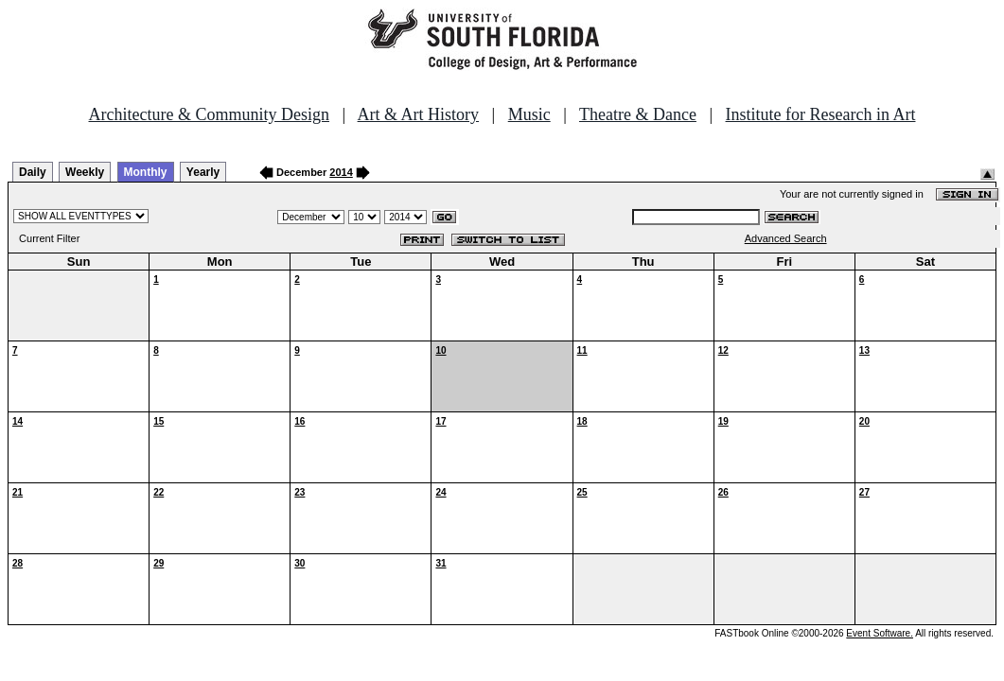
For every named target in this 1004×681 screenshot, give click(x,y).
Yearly (203, 172)
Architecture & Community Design (209, 114)
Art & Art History (419, 114)
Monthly (145, 172)
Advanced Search (786, 238)
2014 (340, 172)
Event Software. (879, 633)
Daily (32, 172)
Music (529, 114)
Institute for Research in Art (821, 114)
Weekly (84, 172)
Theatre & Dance (637, 114)
